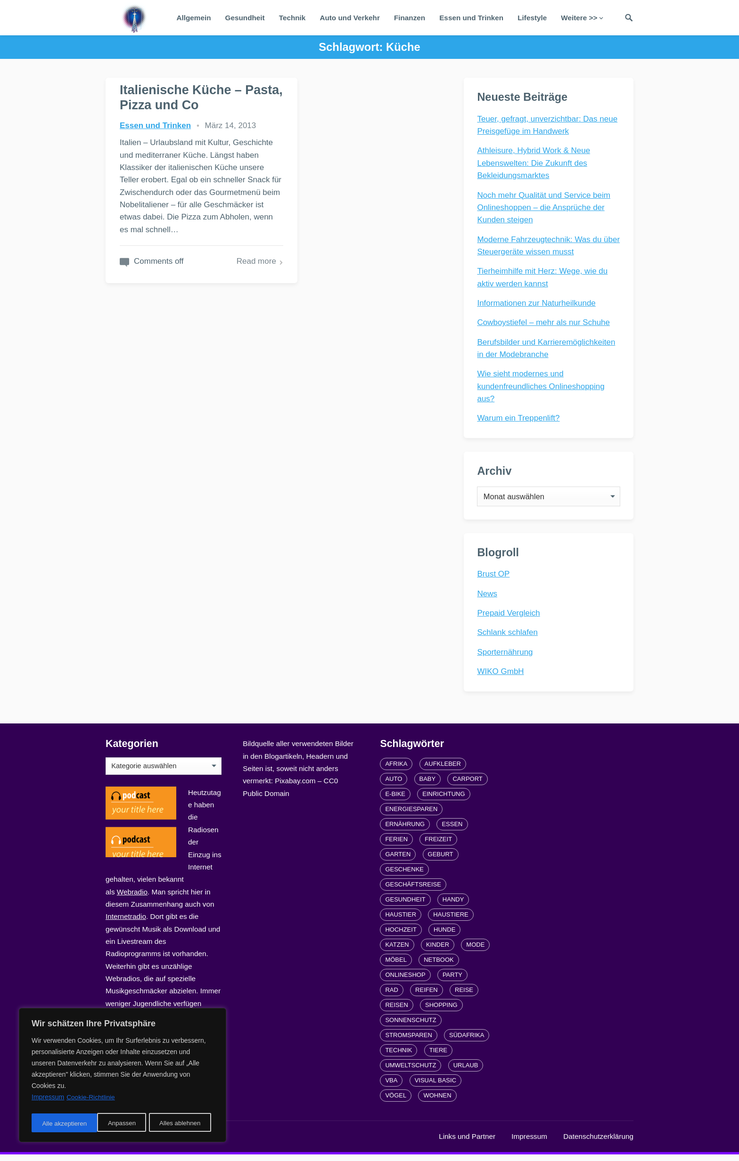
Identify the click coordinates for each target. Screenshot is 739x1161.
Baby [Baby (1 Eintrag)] (427, 785)
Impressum (529, 1143)
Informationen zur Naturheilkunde (537, 303)
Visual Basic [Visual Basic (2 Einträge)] (435, 1086)
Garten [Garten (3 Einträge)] (398, 860)
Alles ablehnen (113, 1124)
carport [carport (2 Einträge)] (467, 785)
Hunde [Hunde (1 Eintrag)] (444, 936)
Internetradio (126, 923)
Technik (292, 18)
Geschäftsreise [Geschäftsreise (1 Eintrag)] (413, 890)
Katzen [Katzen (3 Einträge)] (397, 951)
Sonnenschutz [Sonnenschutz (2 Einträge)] (410, 1026)
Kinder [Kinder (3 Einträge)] (437, 951)
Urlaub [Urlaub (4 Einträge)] (465, 1071)
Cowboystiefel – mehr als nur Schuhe (544, 323)
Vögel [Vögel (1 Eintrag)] (395, 1101)
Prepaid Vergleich (509, 618)
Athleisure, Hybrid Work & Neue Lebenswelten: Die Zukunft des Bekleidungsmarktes (534, 164)
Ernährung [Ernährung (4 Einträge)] (405, 830)
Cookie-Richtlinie (91, 1100)
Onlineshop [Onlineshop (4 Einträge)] (405, 981)
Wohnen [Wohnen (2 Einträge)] (437, 1101)
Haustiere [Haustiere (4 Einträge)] (450, 921)
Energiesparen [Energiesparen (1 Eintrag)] (411, 815)
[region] (122, 1076)
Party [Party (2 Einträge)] (452, 981)
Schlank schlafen (508, 637)
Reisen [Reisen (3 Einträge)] (396, 1011)
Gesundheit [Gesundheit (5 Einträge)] (405, 905)
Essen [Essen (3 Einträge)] (452, 830)
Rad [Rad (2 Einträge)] (391, 996)
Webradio (132, 898)
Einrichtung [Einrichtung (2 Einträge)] (443, 800)
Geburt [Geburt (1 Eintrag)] (440, 860)
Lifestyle (532, 18)
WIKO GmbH (501, 676)
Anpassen (55, 1124)
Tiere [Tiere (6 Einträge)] (438, 1056)
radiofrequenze (200, 1143)
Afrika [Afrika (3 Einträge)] (396, 770)
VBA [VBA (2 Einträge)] (391, 1086)
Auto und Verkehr (350, 18)
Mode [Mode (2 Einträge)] (475, 951)
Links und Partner (467, 1143)
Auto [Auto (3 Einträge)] (393, 785)
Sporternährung (506, 657)
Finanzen (409, 18)
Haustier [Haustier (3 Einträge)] (400, 921)
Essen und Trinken (471, 18)
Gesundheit (245, 18)
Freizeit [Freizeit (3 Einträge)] (438, 845)
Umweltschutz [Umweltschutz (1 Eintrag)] (410, 1071)
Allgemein (193, 18)
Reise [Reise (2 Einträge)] (464, 996)
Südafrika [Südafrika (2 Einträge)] (466, 1041)
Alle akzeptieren (181, 1124)
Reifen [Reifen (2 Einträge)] (426, 996)
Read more (228, 297)
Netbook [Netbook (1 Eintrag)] (439, 966)
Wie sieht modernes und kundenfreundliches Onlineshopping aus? (541, 387)
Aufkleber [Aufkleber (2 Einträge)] (443, 770)
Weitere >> (579, 18)
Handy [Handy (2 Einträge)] (453, 905)
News (488, 598)
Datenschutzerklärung (598, 1143)
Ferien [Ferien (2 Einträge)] (396, 845)
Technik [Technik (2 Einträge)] (398, 1056)
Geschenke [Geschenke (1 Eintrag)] (404, 875)
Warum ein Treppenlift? (519, 418)
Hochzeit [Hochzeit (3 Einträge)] (400, 936)
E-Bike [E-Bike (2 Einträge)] (395, 800)
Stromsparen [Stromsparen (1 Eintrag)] (408, 1041)
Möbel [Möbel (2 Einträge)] (396, 966)
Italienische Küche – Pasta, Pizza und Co (181, 97)
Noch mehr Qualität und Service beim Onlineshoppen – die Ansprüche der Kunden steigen (544, 208)
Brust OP (494, 579)
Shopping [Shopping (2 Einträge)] (441, 1011)
